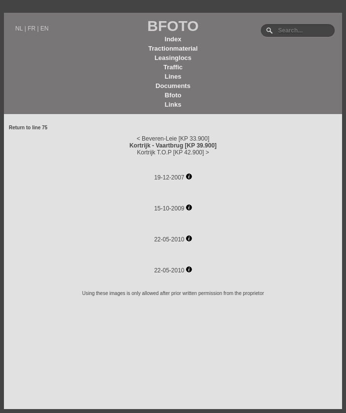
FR (31, 28)
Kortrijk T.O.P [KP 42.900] (170, 152)
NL (19, 28)
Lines (173, 76)
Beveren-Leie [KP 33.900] (175, 138)
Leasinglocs (173, 57)
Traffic (173, 67)
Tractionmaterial (172, 48)
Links (173, 104)
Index (173, 39)
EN (44, 28)
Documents (173, 85)
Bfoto (173, 95)
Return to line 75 (28, 127)
